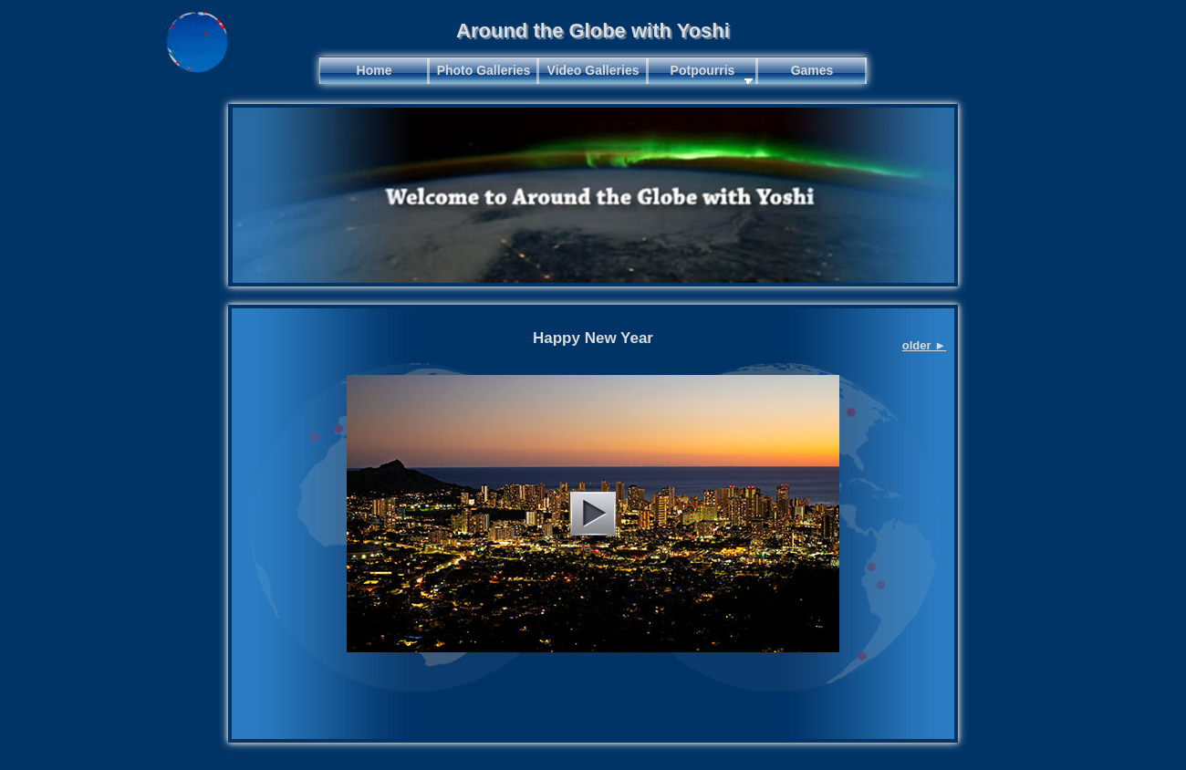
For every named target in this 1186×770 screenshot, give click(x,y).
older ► (924, 345)
